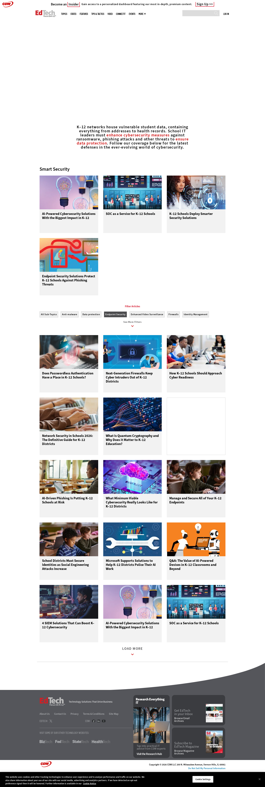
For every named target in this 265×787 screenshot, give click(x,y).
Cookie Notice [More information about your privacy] (89, 783)
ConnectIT (120, 14)
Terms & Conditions (94, 729)
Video (110, 14)
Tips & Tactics (97, 14)
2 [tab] (134, 101)
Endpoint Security (115, 329)
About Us (45, 729)
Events (132, 14)
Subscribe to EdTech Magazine (186, 760)
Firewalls (173, 329)
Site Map (113, 729)
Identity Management (195, 329)
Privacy (74, 729)
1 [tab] (129, 101)
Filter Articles (132, 321)
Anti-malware (69, 329)
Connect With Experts (55, 85)
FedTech (62, 756)
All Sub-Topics (49, 329)
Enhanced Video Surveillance (147, 329)
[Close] (259, 779)
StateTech (80, 756)
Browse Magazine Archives (184, 767)
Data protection (91, 329)
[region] (132, 779)
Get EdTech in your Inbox (183, 727)
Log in (226, 13)
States (73, 14)
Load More (132, 667)
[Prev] (11, 51)
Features (84, 14)
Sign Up (203, 4)
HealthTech (101, 756)
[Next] (253, 51)
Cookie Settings (203, 779)
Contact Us (60, 729)
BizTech (46, 756)
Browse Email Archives (182, 735)
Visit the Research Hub (149, 769)
